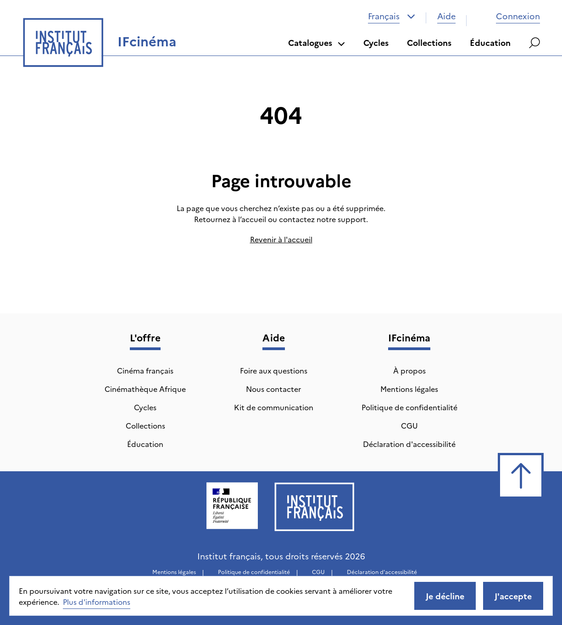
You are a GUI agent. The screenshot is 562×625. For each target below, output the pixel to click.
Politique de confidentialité (409, 407)
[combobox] (391, 16)
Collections (429, 42)
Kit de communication (273, 407)
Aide (446, 16)
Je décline (445, 596)
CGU (409, 425)
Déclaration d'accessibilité (409, 444)
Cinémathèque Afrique (145, 389)
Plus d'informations (96, 602)
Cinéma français (145, 370)
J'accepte (513, 596)
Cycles (376, 42)
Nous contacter (273, 389)
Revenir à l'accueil (281, 239)
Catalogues (316, 42)
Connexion (509, 16)
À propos (409, 370)
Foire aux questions (273, 370)
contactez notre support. (323, 219)
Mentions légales (409, 389)
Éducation (490, 42)
